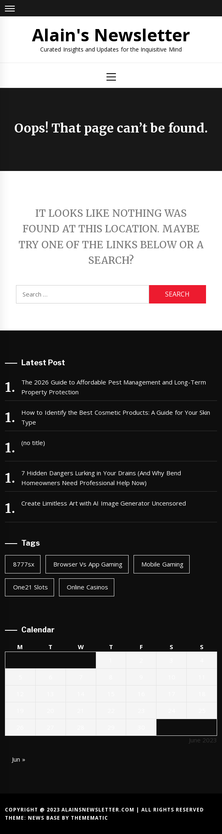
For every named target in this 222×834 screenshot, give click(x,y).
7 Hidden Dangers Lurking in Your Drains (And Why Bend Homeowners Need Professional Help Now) (101, 478)
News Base (45, 817)
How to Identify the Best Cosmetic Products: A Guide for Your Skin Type (115, 417)
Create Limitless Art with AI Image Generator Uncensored (103, 503)
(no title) (33, 442)
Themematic (89, 817)
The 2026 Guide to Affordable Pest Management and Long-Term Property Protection (113, 387)
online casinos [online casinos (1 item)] (87, 587)
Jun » (18, 759)
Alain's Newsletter (111, 34)
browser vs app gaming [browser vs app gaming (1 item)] (87, 564)
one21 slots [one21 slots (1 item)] (30, 587)
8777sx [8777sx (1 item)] (23, 564)
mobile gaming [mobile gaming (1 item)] (162, 564)
